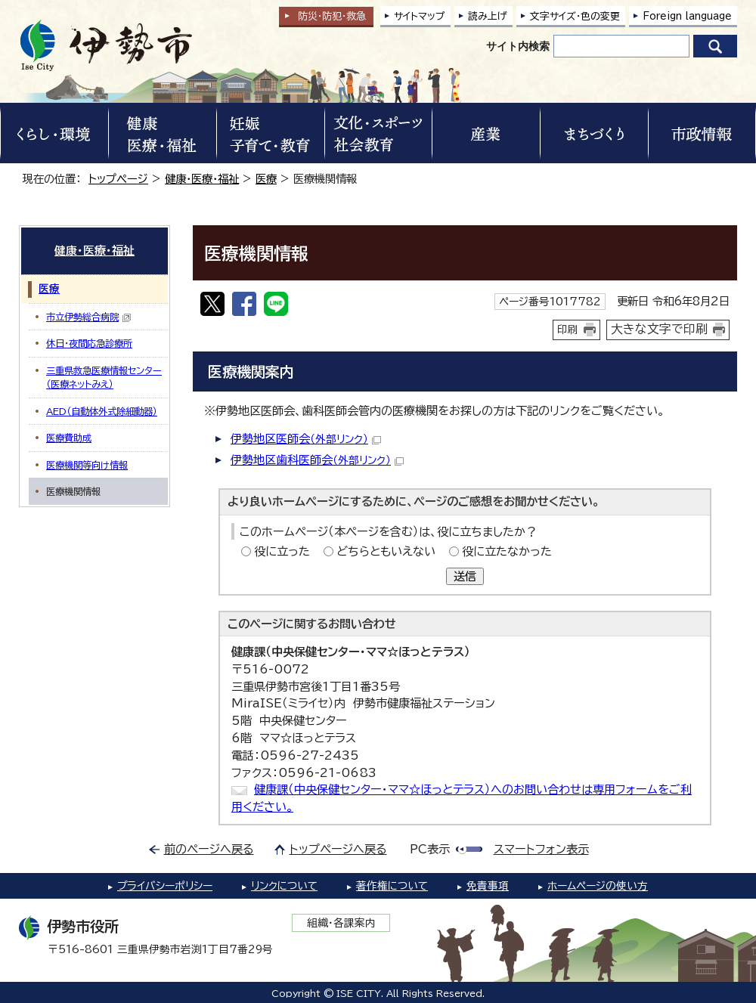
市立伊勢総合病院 (89, 317)
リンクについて (284, 886)
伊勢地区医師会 (306, 438)
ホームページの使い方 (597, 886)
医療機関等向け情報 (87, 464)
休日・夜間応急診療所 (89, 343)
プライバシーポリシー (164, 886)
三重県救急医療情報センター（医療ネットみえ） (104, 377)
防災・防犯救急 (332, 16)
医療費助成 (68, 437)
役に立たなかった (507, 551)
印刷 (567, 329)
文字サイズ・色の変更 (575, 16)
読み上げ (487, 16)
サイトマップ (419, 16)
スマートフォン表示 (541, 849)
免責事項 (487, 886)
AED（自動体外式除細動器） (101, 411)
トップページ (118, 178)
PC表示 (430, 849)
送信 (465, 576)
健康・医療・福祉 (202, 178)
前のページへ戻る (209, 849)
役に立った (282, 551)
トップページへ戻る (338, 849)
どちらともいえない (385, 551)
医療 (266, 178)
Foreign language (687, 16)
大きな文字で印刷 (659, 329)
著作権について (392, 886)
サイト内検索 (518, 46)
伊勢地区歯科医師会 (317, 460)
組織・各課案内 (341, 923)
